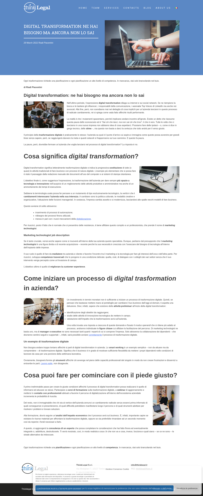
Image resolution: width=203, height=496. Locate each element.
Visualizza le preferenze (187, 488)
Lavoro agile (46, 363)
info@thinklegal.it (139, 465)
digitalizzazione (83, 219)
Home (83, 8)
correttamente (95, 335)
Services (111, 8)
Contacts (131, 8)
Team (96, 8)
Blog (147, 8)
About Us (163, 8)
